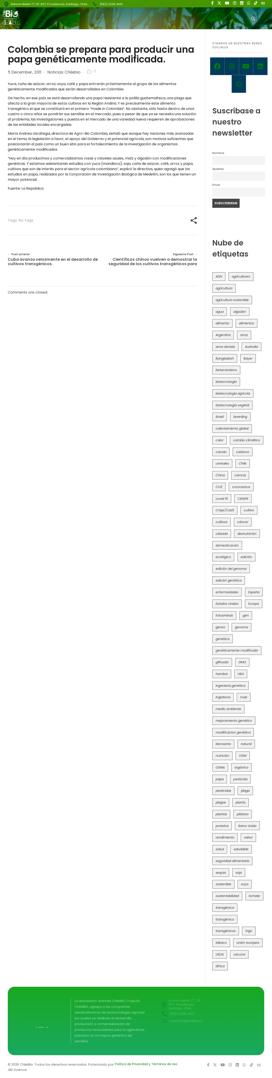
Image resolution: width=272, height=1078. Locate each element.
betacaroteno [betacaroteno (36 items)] (226, 370)
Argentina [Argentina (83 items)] (223, 335)
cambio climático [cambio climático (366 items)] (246, 440)
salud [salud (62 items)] (220, 849)
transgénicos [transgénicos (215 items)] (226, 931)
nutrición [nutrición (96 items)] (222, 755)
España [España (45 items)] (253, 592)
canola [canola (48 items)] (221, 452)
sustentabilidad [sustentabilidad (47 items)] (227, 896)
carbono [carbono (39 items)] (242, 452)
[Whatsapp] (239, 84)
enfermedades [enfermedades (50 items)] (227, 592)
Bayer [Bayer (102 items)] (248, 358)
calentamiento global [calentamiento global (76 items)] (232, 428)
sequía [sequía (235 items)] (221, 872)
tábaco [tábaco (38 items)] (221, 942)
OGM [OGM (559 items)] (242, 755)
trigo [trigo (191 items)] (248, 931)
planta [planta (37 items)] (240, 802)
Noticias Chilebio (64, 72)
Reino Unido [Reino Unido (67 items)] (247, 826)
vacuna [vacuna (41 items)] (239, 954)
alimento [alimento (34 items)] (222, 323)
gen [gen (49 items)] (246, 615)
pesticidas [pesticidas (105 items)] (223, 790)
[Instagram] (232, 66)
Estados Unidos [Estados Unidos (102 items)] (227, 603)
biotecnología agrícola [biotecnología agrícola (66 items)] (233, 393)
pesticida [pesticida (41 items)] (240, 779)
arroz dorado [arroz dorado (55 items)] (225, 346)
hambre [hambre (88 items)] (222, 674)
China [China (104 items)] (220, 475)
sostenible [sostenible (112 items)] (223, 884)
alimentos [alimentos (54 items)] (246, 323)
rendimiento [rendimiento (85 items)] (225, 837)
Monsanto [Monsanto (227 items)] (223, 744)
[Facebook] (217, 66)
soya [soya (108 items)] (244, 884)
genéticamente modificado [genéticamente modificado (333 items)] (237, 650)
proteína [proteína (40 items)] (222, 826)
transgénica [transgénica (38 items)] (225, 907)
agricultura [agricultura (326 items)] (224, 288)
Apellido (218, 169)
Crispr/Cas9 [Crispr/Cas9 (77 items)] (225, 510)
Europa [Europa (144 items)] (253, 603)
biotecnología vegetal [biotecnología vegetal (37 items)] (232, 405)
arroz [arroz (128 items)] (244, 335)
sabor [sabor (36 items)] (248, 837)
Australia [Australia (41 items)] (251, 346)
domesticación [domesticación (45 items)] (227, 545)
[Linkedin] (260, 66)
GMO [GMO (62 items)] (242, 662)
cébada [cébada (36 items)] (222, 533)
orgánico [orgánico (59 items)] (241, 767)
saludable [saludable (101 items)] (241, 849)
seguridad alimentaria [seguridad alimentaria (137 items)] (232, 861)
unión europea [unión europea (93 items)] (248, 942)
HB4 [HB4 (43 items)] (241, 674)
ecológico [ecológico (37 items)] (223, 557)
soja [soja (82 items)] (239, 872)
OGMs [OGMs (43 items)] (220, 767)
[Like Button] (89, 71)
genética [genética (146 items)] (222, 639)
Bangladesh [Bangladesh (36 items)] (225, 358)
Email (216, 185)
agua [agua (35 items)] (220, 311)
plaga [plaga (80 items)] (245, 790)
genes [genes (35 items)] (220, 627)
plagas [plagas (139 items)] (221, 802)
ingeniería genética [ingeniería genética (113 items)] (230, 685)
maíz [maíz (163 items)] (243, 697)
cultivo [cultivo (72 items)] (249, 510)
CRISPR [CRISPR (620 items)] (243, 498)
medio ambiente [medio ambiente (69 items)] (228, 709)
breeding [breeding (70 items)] (240, 416)
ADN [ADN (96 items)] (219, 276)
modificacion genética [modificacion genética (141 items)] (233, 732)
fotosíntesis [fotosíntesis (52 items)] (224, 615)
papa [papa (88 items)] (220, 779)
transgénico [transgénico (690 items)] (225, 919)
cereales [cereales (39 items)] (222, 463)
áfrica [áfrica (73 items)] (220, 966)
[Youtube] (246, 66)
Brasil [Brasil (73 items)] (220, 416)
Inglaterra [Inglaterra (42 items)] (223, 697)
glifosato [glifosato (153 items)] (222, 662)
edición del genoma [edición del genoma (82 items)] (231, 568)
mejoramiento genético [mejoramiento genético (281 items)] (234, 720)
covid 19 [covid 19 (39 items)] (222, 498)
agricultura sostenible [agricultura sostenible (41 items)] (232, 300)
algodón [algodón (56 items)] (239, 311)
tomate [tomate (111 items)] (254, 896)
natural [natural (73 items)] (246, 744)
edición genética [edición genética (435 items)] (229, 580)
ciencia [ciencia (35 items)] (240, 475)
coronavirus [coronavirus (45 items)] (241, 487)
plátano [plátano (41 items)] (242, 814)
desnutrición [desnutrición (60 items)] (246, 533)
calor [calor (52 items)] (219, 440)
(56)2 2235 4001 (111, 4)
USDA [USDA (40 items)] (220, 954)
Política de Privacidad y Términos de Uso (146, 1064)
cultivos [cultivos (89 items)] (221, 522)
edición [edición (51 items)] (246, 557)
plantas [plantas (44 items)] (221, 814)
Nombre (218, 153)
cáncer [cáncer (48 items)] (242, 522)
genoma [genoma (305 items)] (241, 627)
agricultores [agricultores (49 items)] (241, 276)
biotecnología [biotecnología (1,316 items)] (226, 381)
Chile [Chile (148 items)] (242, 463)
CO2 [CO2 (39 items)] (219, 487)
